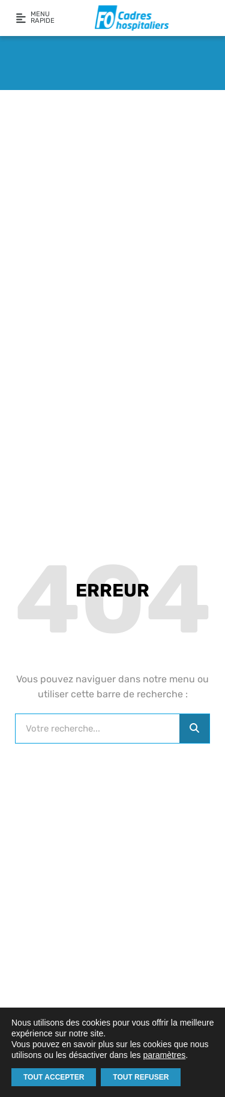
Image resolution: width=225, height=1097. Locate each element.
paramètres (164, 1055)
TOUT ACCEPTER (53, 1077)
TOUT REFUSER (141, 1077)
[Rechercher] (194, 728)
